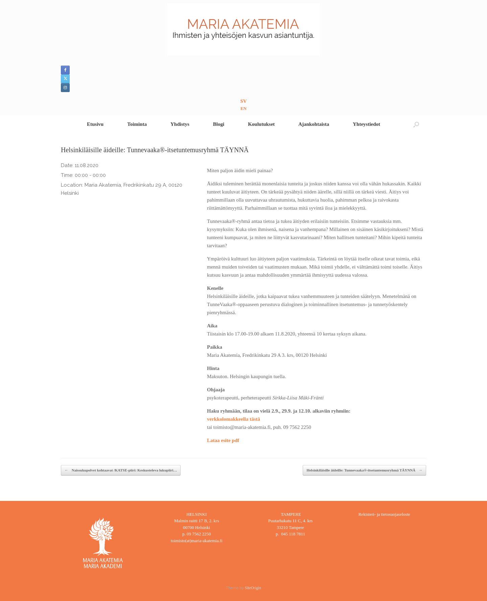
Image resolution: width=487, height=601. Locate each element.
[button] (416, 124)
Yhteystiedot (366, 124)
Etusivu (95, 124)
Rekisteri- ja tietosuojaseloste (384, 514)
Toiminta (137, 124)
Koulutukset (261, 124)
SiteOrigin (253, 588)
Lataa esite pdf (223, 440)
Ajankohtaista (313, 124)
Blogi (218, 124)
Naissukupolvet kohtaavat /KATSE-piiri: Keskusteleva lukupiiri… (121, 470)
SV (243, 101)
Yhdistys (179, 124)
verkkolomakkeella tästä (233, 419)
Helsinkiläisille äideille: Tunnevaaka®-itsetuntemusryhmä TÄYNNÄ (364, 470)
